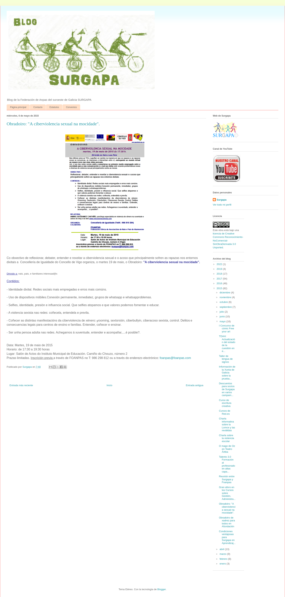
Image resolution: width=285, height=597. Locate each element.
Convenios (71, 107)
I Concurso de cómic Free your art (226, 328)
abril (222, 549)
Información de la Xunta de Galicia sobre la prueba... (227, 372)
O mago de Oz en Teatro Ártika (227, 449)
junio (223, 316)
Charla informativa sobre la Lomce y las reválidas (227, 424)
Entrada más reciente (21, 385)
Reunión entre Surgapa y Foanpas (226, 479)
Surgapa (221, 199)
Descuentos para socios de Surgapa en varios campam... (226, 389)
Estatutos (54, 107)
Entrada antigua (194, 385)
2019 (220, 269)
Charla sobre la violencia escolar (226, 438)
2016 (220, 283)
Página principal (18, 107)
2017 (220, 278)
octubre (224, 302)
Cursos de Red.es (224, 412)
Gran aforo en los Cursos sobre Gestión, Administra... (227, 493)
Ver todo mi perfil (222, 204)
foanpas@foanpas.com (175, 358)
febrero (224, 558)
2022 (220, 264)
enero (223, 563)
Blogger (161, 589)
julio (222, 311)
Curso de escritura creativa (225, 403)
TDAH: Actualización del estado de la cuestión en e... (227, 343)
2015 (220, 288)
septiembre (226, 307)
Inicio (109, 385)
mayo (223, 321)
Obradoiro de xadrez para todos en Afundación (227, 522)
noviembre (226, 297)
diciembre (225, 292)
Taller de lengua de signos (226, 359)
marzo (223, 554)
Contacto (37, 107)
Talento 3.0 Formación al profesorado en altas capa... (227, 464)
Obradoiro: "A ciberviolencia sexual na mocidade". (227, 508)
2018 (220, 273)
